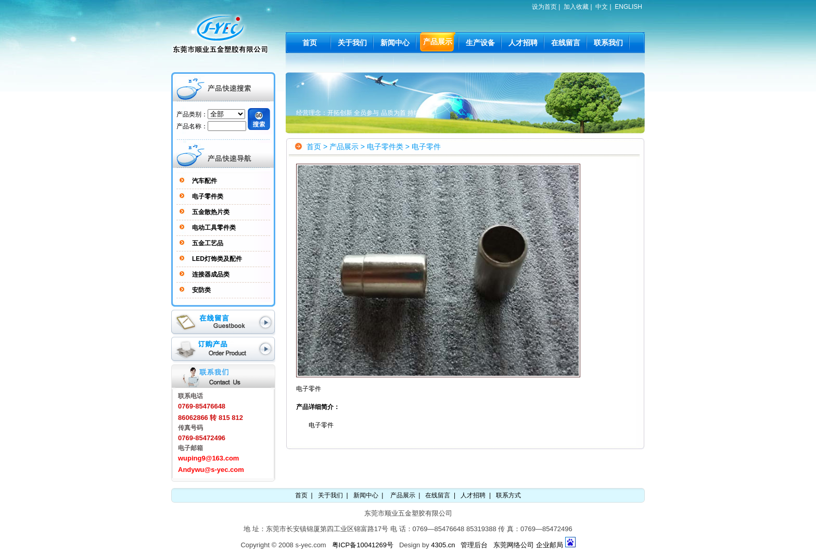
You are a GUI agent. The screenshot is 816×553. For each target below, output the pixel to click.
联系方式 (508, 495)
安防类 (201, 290)
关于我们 (330, 495)
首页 (314, 146)
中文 (601, 6)
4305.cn (443, 545)
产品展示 (344, 146)
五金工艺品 (207, 243)
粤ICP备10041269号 (363, 545)
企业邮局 (549, 545)
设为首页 (544, 6)
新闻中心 (365, 495)
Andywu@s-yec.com (211, 469)
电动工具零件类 (214, 227)
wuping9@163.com (208, 458)
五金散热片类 (211, 212)
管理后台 (474, 545)
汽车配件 (204, 181)
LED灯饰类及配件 (217, 258)
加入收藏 (576, 6)
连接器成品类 (211, 274)
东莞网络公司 (513, 545)
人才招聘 (473, 495)
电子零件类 (207, 196)
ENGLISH (628, 6)
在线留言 (437, 495)
